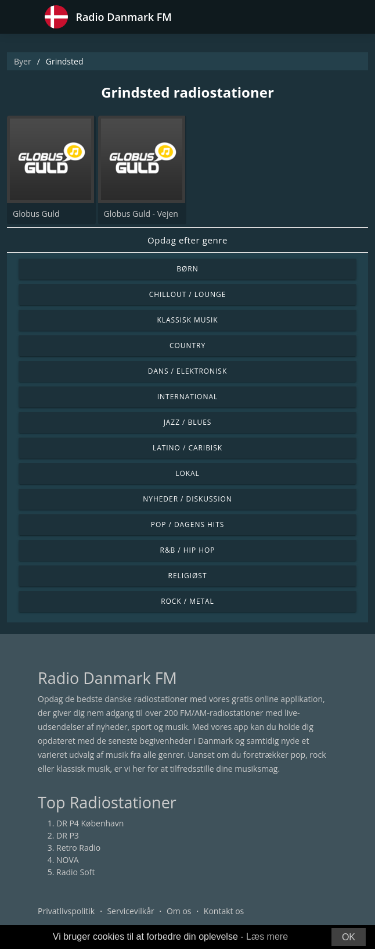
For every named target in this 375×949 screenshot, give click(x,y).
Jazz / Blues (188, 422)
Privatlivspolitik (66, 910)
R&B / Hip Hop (187, 550)
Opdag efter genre (187, 240)
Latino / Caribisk (187, 448)
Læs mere (267, 936)
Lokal (187, 473)
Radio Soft (75, 872)
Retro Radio (78, 847)
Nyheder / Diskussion (187, 499)
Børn (187, 269)
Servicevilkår (130, 910)
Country (187, 345)
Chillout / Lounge (187, 294)
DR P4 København (90, 823)
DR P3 (67, 835)
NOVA (67, 859)
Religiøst (187, 576)
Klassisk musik (187, 320)
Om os (179, 910)
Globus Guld (36, 213)
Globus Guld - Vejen (141, 213)
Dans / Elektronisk (187, 371)
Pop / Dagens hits (188, 524)
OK (348, 937)
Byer (22, 61)
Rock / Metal (187, 601)
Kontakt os (224, 910)
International (187, 397)
